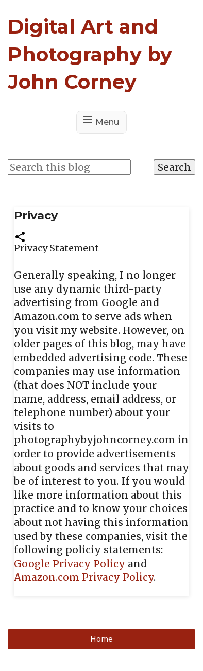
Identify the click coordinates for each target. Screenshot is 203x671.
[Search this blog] (69, 167)
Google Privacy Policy (69, 563)
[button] (20, 236)
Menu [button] (107, 122)
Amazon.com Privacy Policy (84, 577)
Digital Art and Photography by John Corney (90, 53)
